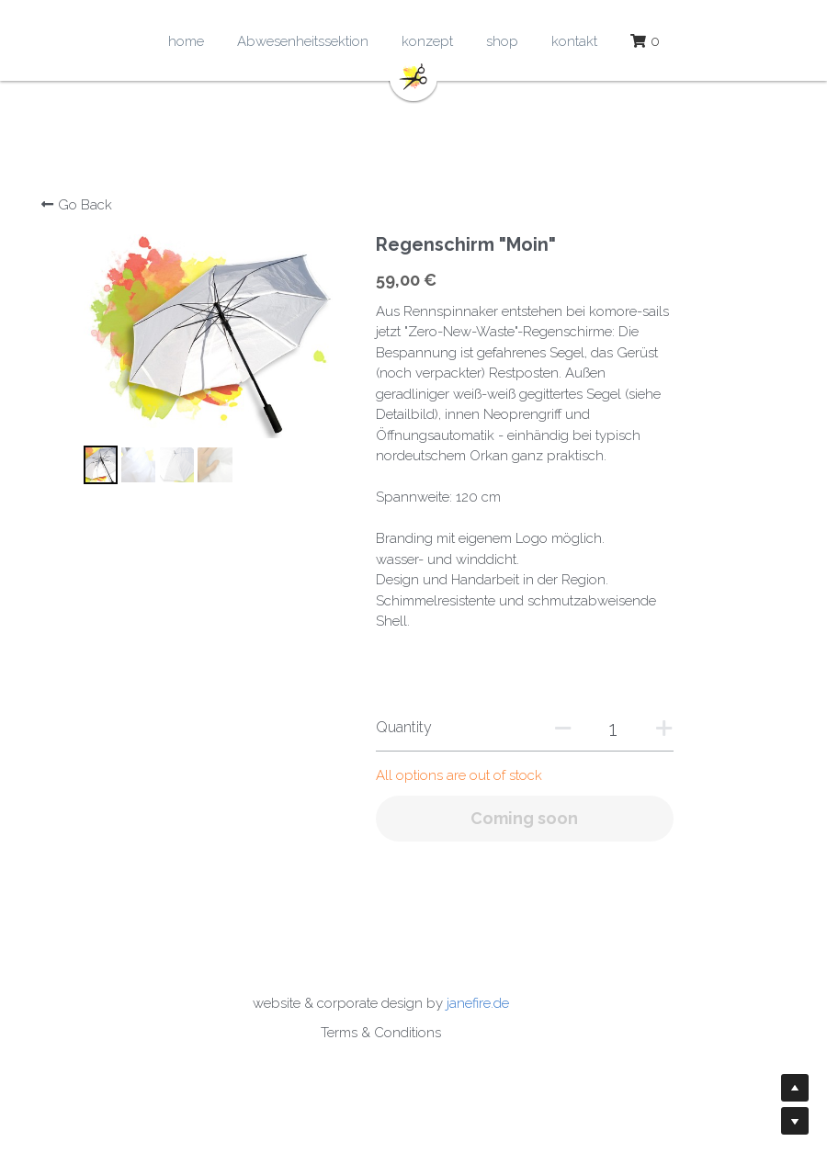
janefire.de (511, 1003)
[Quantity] (629, 728)
